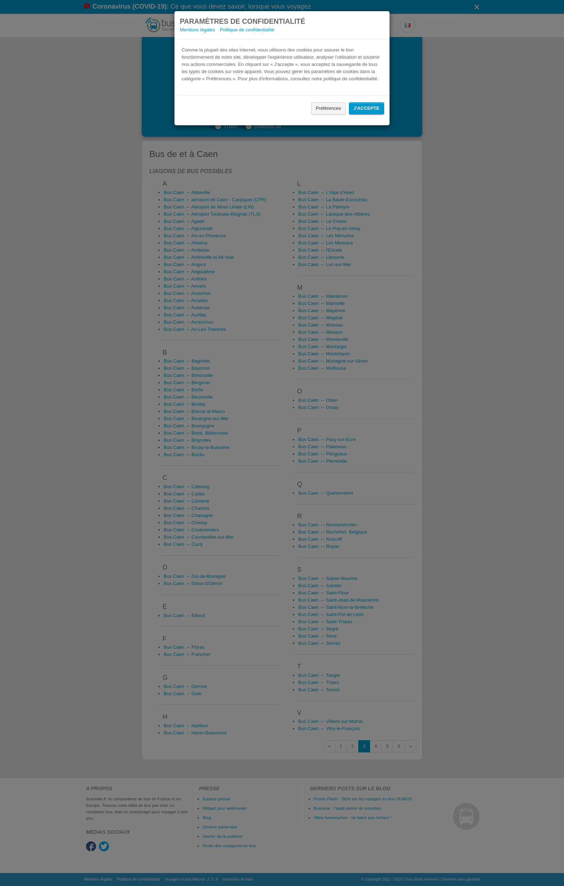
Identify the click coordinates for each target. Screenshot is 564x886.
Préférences (328, 108)
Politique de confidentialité (247, 29)
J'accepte (366, 108)
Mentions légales (197, 29)
